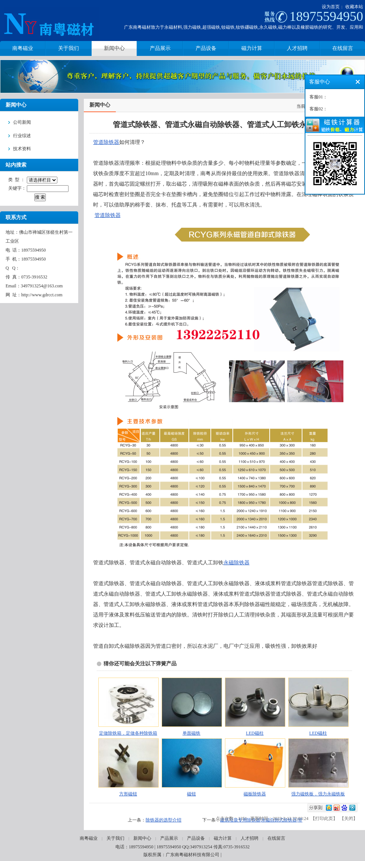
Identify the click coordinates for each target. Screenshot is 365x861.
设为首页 (331, 6)
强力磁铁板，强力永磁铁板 (318, 794)
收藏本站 (354, 6)
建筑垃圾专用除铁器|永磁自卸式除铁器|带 (261, 820)
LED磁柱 (254, 733)
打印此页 (324, 818)
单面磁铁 (191, 733)
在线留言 (276, 838)
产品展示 (169, 838)
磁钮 (191, 794)
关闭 (348, 818)
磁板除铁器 (255, 794)
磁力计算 (223, 838)
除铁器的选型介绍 (163, 820)
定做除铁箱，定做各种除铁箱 (128, 733)
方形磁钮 (128, 794)
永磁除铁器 (236, 562)
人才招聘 (249, 838)
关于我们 (115, 838)
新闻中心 (142, 838)
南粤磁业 (89, 838)
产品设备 (196, 838)
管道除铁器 (106, 142)
